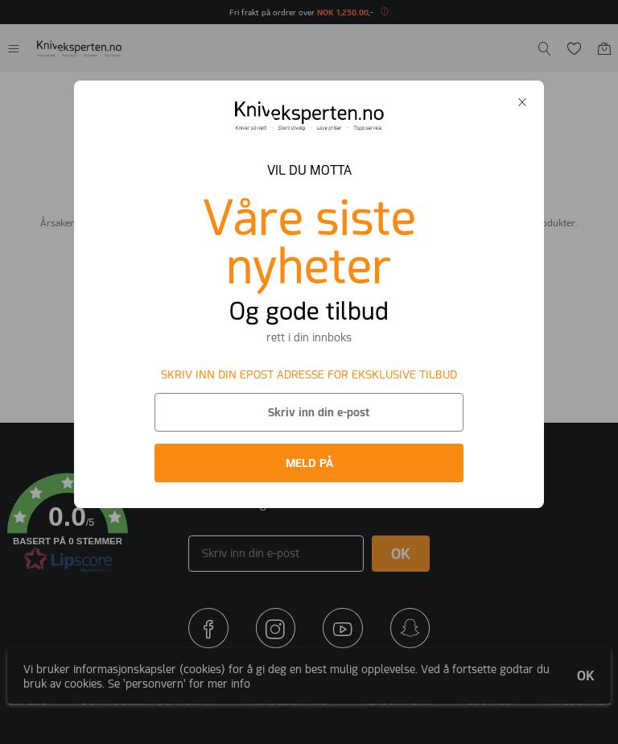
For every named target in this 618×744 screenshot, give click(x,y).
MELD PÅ (309, 463)
